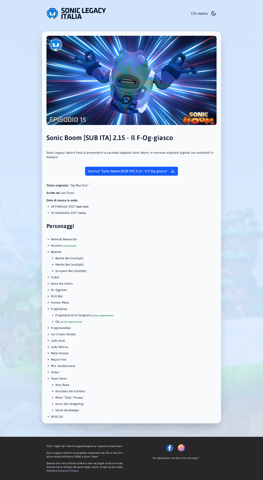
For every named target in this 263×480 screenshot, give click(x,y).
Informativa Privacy (66, 470)
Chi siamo (199, 13)
